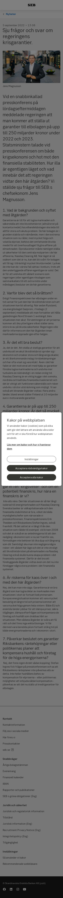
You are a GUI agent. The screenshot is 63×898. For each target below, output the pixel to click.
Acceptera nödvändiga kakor (31, 468)
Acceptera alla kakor (31, 477)
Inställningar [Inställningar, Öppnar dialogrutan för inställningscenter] (31, 459)
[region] (31, 449)
